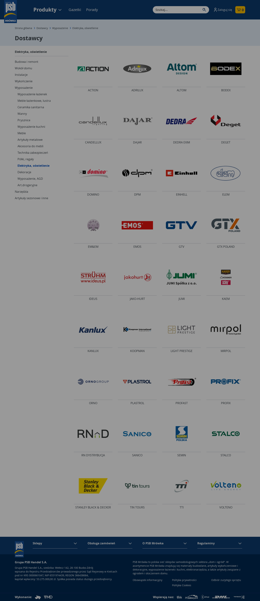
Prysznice (24, 120)
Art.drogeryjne (27, 185)
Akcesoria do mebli (30, 146)
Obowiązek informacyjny (147, 580)
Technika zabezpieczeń (33, 153)
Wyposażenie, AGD (30, 179)
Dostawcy (42, 28)
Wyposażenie (60, 28)
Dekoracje (24, 172)
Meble (22, 133)
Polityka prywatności (184, 580)
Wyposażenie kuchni (31, 127)
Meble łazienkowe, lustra (34, 101)
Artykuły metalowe (30, 140)
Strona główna (23, 28)
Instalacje (21, 75)
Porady (92, 9)
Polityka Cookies (181, 585)
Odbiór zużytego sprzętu (226, 580)
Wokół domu (23, 68)
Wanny (22, 114)
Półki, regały (26, 159)
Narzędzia (21, 192)
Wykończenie (23, 81)
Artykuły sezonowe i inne (31, 198)
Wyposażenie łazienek (32, 94)
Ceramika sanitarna (31, 107)
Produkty (47, 9)
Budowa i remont (26, 62)
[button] (222, 10)
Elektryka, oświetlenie (33, 166)
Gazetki (75, 9)
